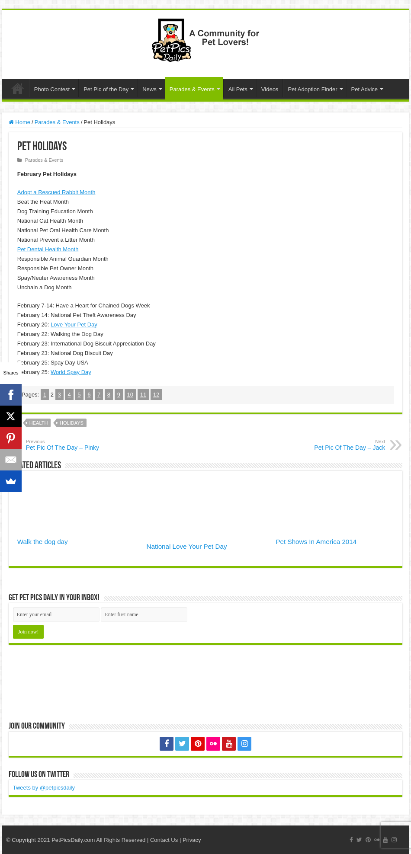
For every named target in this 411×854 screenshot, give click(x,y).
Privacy (192, 840)
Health (38, 422)
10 (130, 394)
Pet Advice (364, 89)
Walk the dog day (42, 541)
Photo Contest (52, 89)
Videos (270, 89)
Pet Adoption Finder (312, 89)
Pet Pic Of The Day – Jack (340, 445)
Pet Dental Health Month (48, 249)
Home (17, 88)
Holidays (71, 422)
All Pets (237, 89)
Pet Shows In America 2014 (316, 541)
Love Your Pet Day (74, 324)
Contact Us (164, 840)
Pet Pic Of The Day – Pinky (70, 445)
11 (143, 394)
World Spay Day (71, 372)
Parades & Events (192, 89)
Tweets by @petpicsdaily (44, 787)
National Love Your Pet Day (187, 546)
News (149, 89)
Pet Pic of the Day (105, 89)
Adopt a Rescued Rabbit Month (56, 192)
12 (156, 394)
